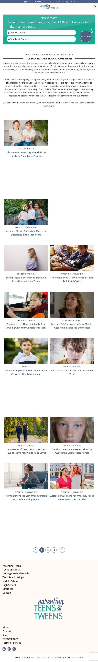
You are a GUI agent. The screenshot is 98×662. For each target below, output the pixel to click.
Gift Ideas (7, 588)
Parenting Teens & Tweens (42, 657)
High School (9, 584)
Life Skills (26, 367)
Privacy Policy (10, 638)
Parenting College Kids (72, 320)
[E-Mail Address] (41, 39)
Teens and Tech (11, 569)
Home (27, 54)
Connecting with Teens (26, 148)
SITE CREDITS (77, 657)
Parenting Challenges (26, 320)
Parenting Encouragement (56, 54)
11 (63, 550)
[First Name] (41, 32)
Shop (5, 634)
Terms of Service (11, 642)
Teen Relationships (13, 577)
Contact (6, 631)
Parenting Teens (37, 54)
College (6, 592)
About (5, 627)
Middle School (10, 580)
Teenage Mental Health (15, 573)
